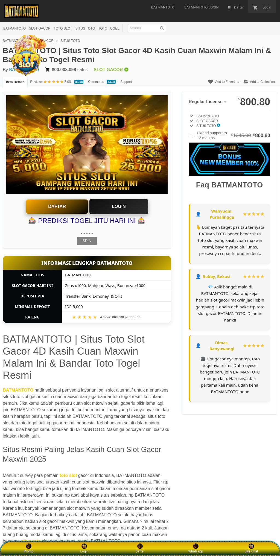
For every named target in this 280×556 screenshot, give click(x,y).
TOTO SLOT (63, 28)
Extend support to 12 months (233, 135)
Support (126, 82)
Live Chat (251, 548)
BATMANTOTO (14, 28)
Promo (29, 548)
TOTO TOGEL (108, 28)
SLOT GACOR (39, 28)
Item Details (15, 82)
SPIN (87, 241)
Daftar (57, 206)
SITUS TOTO (85, 28)
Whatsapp (195, 548)
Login (119, 206)
